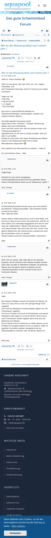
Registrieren (19, 35)
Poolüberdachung (14, 474)
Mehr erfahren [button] (18, 526)
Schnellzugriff (4, 31)
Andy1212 (13, 283)
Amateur (16, 54)
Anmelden (7, 35)
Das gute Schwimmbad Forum (25, 21)
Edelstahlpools (12, 496)
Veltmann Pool (12, 502)
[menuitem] (48, 40)
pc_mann (10, 66)
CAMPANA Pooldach (15, 509)
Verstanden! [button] (15, 533)
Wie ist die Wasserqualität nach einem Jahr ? (23, 47)
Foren (9, 31)
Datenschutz (11, 462)
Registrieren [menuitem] (47, 31)
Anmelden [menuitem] (42, 31)
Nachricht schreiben (15, 428)
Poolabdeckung (13, 468)
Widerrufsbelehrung (15, 456)
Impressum (11, 449)
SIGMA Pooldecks (14, 515)
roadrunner (11, 159)
